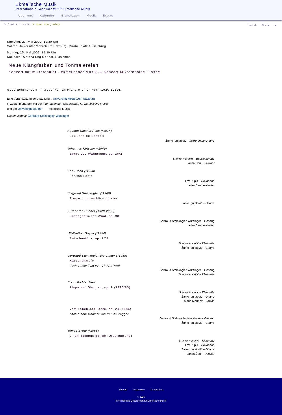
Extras (108, 15)
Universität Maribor (30, 108)
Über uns (25, 15)
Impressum (139, 389)
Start (11, 24)
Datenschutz (156, 389)
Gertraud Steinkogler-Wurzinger (48, 115)
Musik (91, 15)
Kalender (47, 15)
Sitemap (123, 389)
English (252, 25)
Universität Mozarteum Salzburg (74, 98)
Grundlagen (70, 15)
